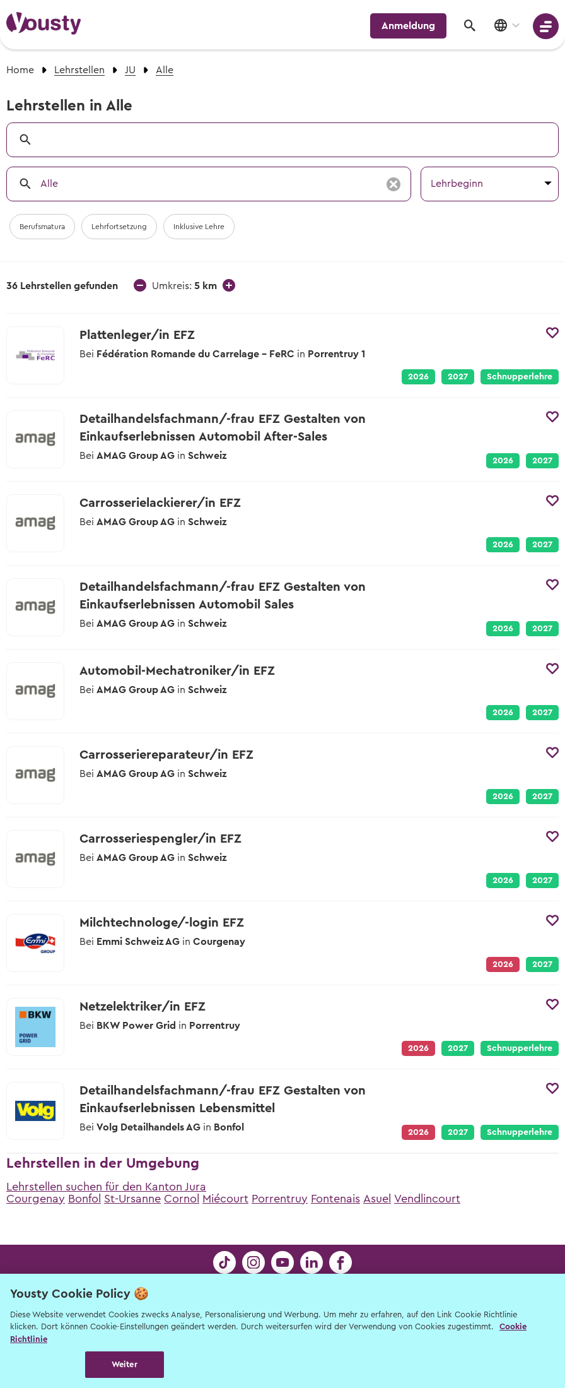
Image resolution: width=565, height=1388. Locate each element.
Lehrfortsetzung (119, 226)
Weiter (124, 1364)
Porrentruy (280, 1198)
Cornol (181, 1198)
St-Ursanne (132, 1198)
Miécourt (225, 1198)
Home (20, 70)
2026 (418, 376)
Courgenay (35, 1198)
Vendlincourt (427, 1198)
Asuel (377, 1198)
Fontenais (335, 1198)
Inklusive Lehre (198, 226)
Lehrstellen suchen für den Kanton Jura (106, 1186)
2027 (458, 376)
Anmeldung (408, 26)
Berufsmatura (42, 226)
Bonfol (84, 1198)
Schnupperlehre (519, 376)
